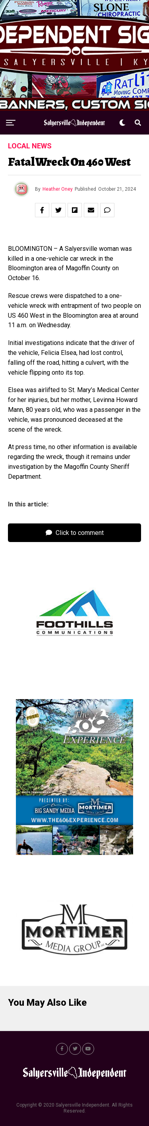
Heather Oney (58, 189)
